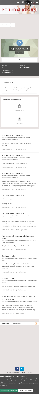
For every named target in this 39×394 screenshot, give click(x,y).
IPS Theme (9, 372)
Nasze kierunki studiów (8, 242)
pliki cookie (24, 379)
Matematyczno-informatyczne (10, 139)
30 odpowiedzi (21, 149)
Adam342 (24, 258)
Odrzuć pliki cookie (25, 390)
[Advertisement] (27, 25)
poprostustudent (6, 137)
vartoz (23, 137)
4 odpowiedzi (21, 249)
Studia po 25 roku (8, 256)
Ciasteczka (30, 372)
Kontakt (23, 372)
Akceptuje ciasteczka (9, 390)
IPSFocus (16, 372)
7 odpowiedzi (21, 272)
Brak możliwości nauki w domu (13, 135)
